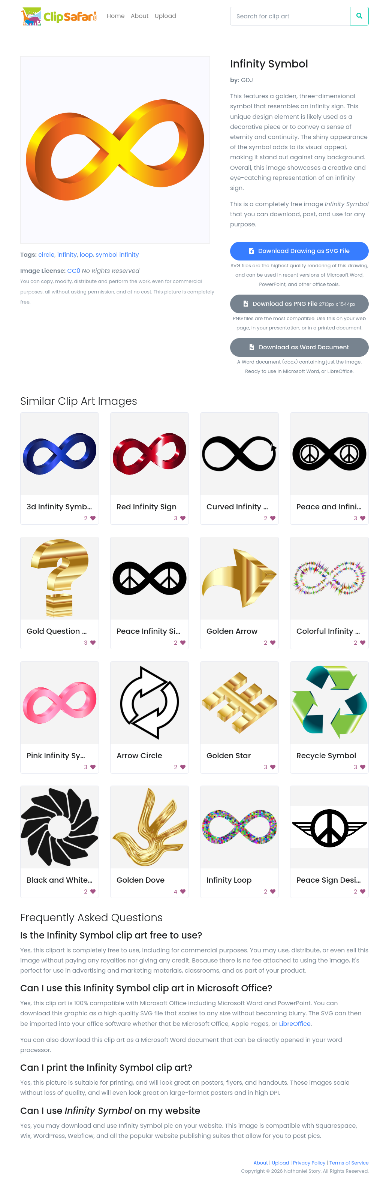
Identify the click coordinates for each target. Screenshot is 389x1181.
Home (116, 16)
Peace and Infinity (330, 506)
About (140, 16)
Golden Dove (141, 880)
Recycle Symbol (326, 755)
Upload (165, 16)
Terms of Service (349, 1163)
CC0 (74, 270)
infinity (67, 254)
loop (86, 254)
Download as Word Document (299, 347)
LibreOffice (295, 1023)
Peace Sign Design (331, 880)
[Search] (290, 16)
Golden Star (228, 755)
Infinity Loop (229, 880)
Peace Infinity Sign (151, 631)
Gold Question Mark (64, 631)
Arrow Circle (139, 755)
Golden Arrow (231, 631)
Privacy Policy (309, 1163)
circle (46, 254)
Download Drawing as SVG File (299, 251)
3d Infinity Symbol (60, 506)
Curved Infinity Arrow (245, 506)
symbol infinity (117, 254)
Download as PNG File (300, 303)
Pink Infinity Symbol (63, 755)
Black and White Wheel (70, 880)
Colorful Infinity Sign (334, 631)
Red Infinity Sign (147, 506)
